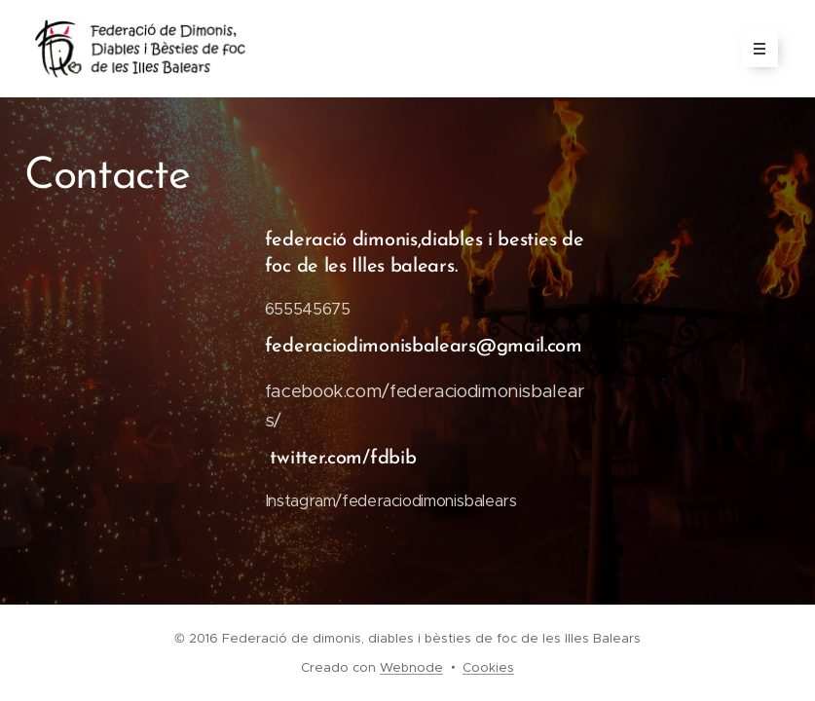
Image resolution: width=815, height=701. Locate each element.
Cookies (488, 667)
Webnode (411, 667)
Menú (753, 48)
